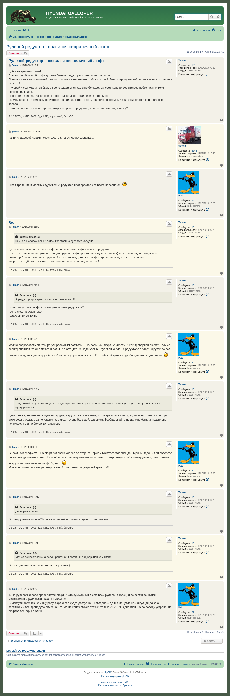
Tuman (182, 60)
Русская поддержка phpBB (115, 676)
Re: (11, 222)
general (182, 146)
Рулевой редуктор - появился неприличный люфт (58, 46)
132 (194, 65)
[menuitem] (26, 30)
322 (194, 200)
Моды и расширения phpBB (115, 682)
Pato (180, 195)
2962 (194, 151)
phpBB (107, 672)
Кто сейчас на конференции (25, 650)
